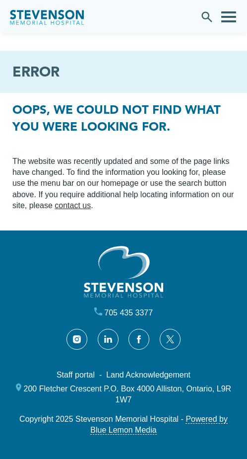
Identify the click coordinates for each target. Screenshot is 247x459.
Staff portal (76, 375)
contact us (73, 205)
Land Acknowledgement (148, 375)
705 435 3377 (128, 312)
